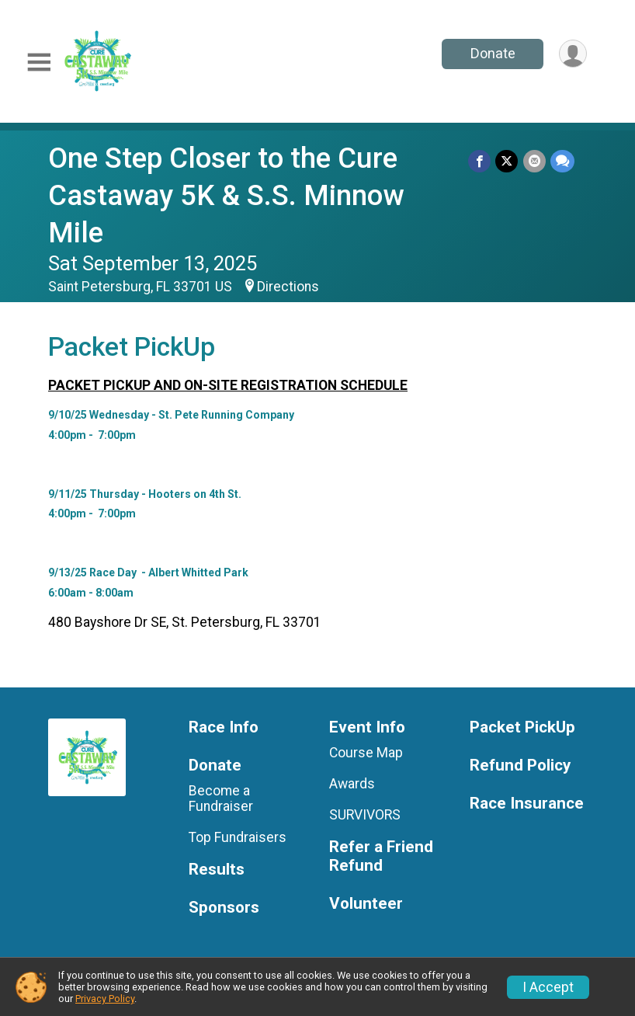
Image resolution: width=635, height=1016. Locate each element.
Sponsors (224, 908)
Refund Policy (520, 765)
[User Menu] (572, 54)
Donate (492, 53)
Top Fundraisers (237, 837)
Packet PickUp (522, 727)
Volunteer (366, 904)
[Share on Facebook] (480, 161)
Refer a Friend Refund (381, 856)
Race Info (224, 727)
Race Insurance (527, 803)
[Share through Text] (562, 161)
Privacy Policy (104, 998)
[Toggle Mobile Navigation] (38, 62)
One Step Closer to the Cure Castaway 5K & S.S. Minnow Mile (226, 195)
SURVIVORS (365, 815)
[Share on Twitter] (507, 161)
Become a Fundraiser (221, 798)
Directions (288, 286)
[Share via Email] (534, 161)
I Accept (548, 987)
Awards (352, 784)
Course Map (366, 752)
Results (217, 870)
